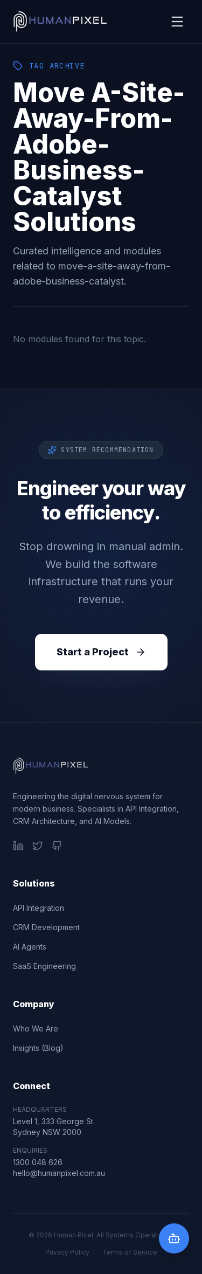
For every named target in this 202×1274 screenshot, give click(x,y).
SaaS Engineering (44, 966)
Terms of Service (129, 1252)
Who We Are (35, 1028)
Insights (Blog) (38, 1048)
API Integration (38, 907)
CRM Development (46, 927)
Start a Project (101, 651)
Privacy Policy (67, 1252)
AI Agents (29, 946)
